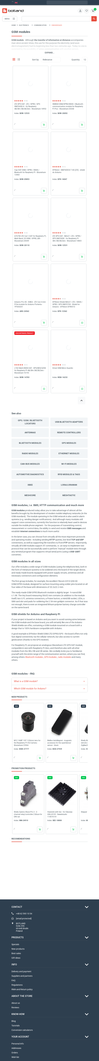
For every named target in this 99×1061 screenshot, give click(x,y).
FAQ (13, 980)
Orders (14, 1052)
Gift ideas (15, 958)
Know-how (17, 1014)
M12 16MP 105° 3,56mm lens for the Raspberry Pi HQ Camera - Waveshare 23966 (27, 742)
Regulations (17, 985)
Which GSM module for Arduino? (30, 688)
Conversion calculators (22, 1030)
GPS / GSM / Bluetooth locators (30, 422)
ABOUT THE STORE (21, 996)
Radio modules (30, 453)
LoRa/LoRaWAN (69, 485)
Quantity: (76, 59)
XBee (30, 485)
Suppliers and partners (21, 976)
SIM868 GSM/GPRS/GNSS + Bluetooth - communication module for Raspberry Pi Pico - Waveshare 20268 (68, 106)
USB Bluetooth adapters (69, 422)
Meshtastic (68, 495)
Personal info (17, 1043)
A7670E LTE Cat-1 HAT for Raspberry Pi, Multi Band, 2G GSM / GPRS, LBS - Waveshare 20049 (30, 238)
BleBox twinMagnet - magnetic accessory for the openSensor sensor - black (59, 742)
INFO (14, 964)
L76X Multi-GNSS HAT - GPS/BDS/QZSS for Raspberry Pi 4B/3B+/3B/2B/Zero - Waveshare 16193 (30, 370)
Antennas (30, 432)
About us (15, 1003)
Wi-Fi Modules (69, 464)
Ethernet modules (69, 453)
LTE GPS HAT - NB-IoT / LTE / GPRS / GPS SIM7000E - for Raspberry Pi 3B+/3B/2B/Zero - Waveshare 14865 (67, 238)
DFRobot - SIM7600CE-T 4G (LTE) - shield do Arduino (68, 171)
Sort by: (35, 59)
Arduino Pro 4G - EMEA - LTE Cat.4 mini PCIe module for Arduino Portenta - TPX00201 (30, 304)
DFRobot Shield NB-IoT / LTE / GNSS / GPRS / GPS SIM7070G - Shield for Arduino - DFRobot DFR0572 (67, 304)
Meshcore (30, 495)
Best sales (16, 953)
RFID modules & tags (69, 474)
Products (17, 937)
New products (17, 949)
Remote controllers (69, 432)
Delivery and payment (21, 971)
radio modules (64, 657)
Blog (13, 1021)
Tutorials (15, 1025)
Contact (16, 907)
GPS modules (69, 443)
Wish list (15, 1057)
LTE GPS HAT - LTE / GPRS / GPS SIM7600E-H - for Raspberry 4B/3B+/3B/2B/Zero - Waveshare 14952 (30, 106)
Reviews (15, 1007)
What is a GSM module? (26, 681)
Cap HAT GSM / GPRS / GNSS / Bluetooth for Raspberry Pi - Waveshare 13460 (30, 172)
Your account (20, 1036)
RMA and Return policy (22, 989)
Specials (15, 944)
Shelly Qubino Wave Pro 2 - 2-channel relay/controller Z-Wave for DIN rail (28, 814)
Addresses (16, 1048)
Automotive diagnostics (30, 474)
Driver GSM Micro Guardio (62, 368)
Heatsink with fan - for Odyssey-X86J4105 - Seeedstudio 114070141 (60, 814)
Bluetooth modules (30, 443)
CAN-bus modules (30, 464)
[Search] (59, 18)
